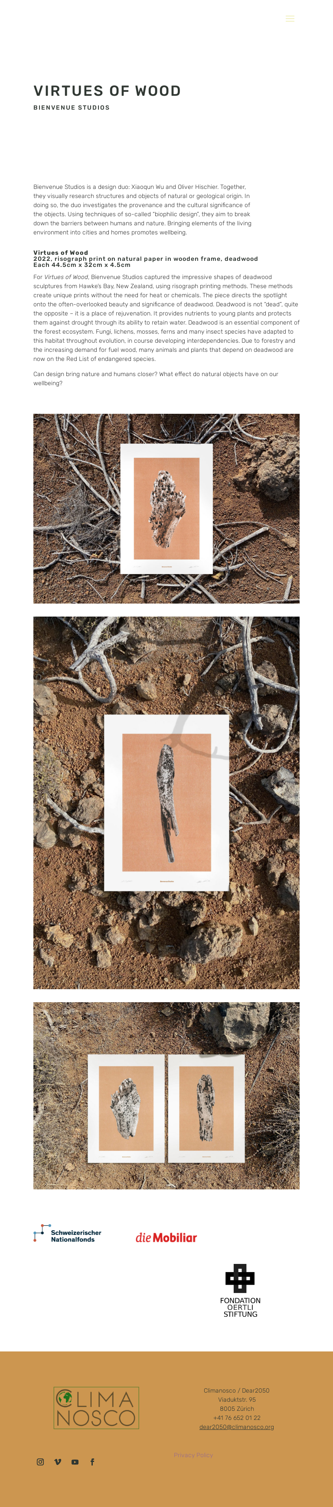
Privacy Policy (193, 1455)
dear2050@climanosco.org (236, 1427)
